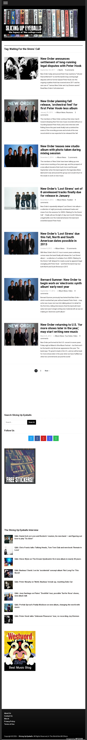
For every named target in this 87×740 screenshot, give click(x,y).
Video (70, 291)
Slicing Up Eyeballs (26, 736)
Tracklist (70, 200)
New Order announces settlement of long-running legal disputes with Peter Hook (60, 62)
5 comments (72, 157)
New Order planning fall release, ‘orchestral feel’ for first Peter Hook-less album (58, 104)
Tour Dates (69, 336)
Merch (6, 719)
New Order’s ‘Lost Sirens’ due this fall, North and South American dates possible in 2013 (60, 239)
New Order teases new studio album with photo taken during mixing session (60, 149)
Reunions (69, 112)
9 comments (69, 70)
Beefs (61, 70)
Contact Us (8, 716)
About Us (7, 713)
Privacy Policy (9, 721)
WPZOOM (79, 739)
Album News (60, 112)
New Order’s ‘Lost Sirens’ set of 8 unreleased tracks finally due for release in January (61, 192)
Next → (47, 371)
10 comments (71, 248)
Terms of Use (9, 724)
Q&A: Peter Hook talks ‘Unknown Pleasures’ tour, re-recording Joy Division (46, 616)
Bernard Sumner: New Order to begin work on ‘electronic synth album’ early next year (61, 283)
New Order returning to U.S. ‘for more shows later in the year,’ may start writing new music (61, 328)
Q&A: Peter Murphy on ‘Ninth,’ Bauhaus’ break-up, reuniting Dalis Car (43, 582)
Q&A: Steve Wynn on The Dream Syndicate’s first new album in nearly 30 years (47, 559)
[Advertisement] (43, 390)
